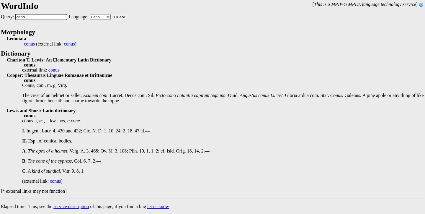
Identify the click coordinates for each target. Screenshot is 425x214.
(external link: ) (50, 44)
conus (29, 44)
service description (71, 206)
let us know (158, 206)
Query (119, 17)
